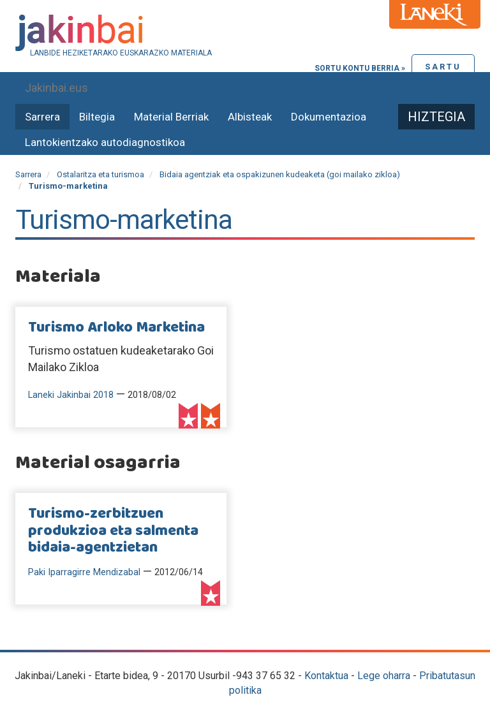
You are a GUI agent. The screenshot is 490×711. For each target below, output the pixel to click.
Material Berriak (171, 116)
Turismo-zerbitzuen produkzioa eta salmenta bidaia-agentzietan (113, 531)
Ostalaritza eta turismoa (100, 174)
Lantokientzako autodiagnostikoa (105, 142)
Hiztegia (436, 116)
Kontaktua (326, 676)
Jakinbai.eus (56, 87)
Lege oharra (383, 676)
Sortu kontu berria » (360, 68)
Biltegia (97, 116)
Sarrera (42, 116)
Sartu (443, 66)
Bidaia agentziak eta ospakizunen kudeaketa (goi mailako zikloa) (280, 174)
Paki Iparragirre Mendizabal (84, 572)
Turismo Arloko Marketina (116, 328)
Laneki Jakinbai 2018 (71, 395)
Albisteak (250, 116)
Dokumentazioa (328, 116)
